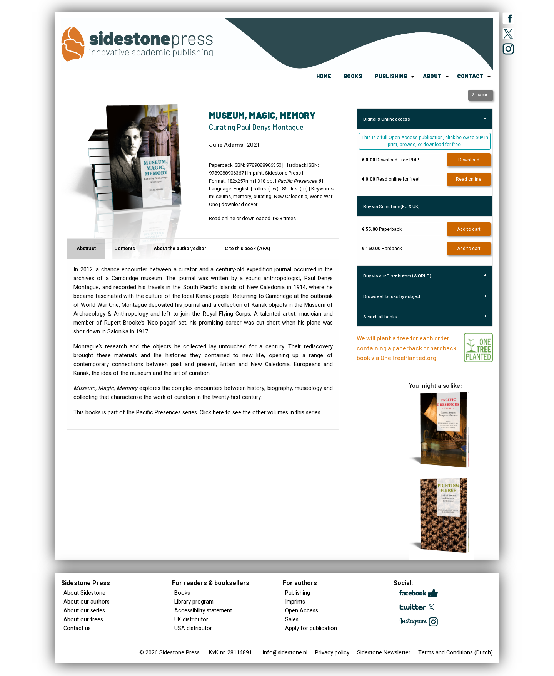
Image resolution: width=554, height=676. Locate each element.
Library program (194, 602)
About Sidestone (84, 593)
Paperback (382, 229)
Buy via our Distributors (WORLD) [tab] (397, 275)
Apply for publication (311, 628)
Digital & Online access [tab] (386, 118)
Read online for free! (390, 179)
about (432, 76)
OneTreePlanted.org (408, 357)
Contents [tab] (124, 248)
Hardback (382, 248)
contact (470, 76)
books (353, 76)
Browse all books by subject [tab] (392, 296)
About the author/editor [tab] (180, 248)
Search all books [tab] (380, 316)
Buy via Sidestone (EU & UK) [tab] (391, 206)
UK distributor (191, 619)
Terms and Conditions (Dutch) (455, 653)
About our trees (83, 619)
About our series (84, 611)
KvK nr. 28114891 (230, 653)
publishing (391, 76)
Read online (468, 179)
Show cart (480, 95)
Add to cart (469, 229)
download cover (239, 204)
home (323, 76)
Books (182, 593)
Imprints (295, 602)
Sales (292, 619)
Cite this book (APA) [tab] (247, 248)
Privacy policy (332, 653)
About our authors (86, 602)
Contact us (77, 628)
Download (468, 159)
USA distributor (193, 628)
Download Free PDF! (390, 159)
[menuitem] (323, 76)
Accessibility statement (203, 611)
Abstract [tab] (86, 248)
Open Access (301, 611)
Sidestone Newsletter (383, 653)
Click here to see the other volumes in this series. (261, 413)
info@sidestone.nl (285, 653)
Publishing (297, 593)
